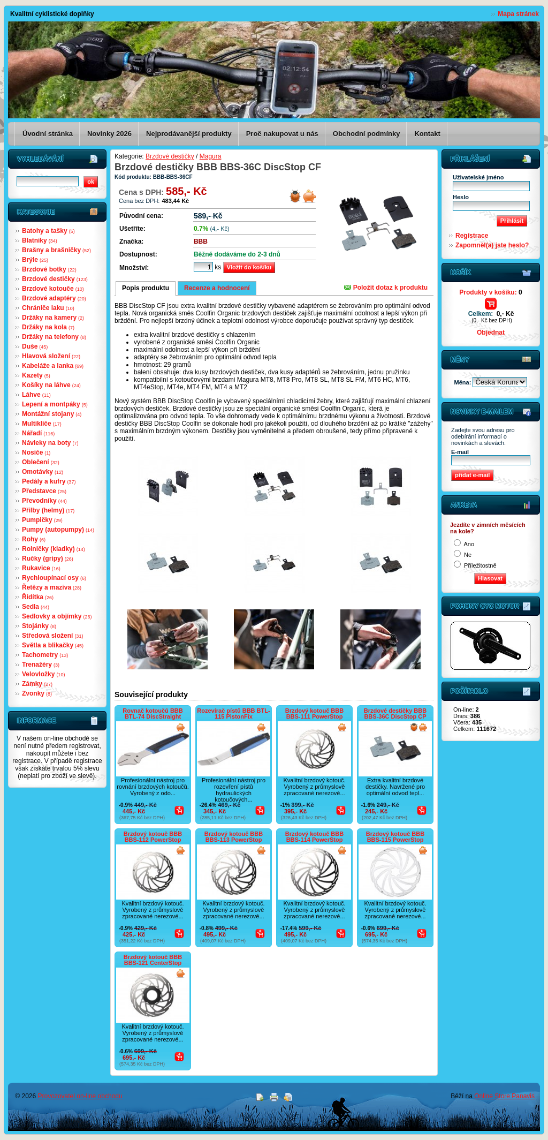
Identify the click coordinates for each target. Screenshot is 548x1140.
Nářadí (38, 433)
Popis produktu (145, 288)
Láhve (36, 394)
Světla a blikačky (52, 645)
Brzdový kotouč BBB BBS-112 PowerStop (153, 837)
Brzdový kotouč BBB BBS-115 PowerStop (395, 837)
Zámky (37, 684)
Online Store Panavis (504, 1096)
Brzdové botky (49, 269)
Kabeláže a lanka (52, 365)
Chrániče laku (48, 308)
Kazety (36, 375)
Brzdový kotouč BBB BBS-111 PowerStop (314, 713)
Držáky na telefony (54, 337)
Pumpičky (42, 520)
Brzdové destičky (55, 279)
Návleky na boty (50, 443)
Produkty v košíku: (490, 292)
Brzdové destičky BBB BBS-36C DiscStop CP (395, 713)
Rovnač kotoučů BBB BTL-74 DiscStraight (152, 713)
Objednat (491, 332)
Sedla (35, 606)
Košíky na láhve (51, 385)
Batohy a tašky (48, 231)
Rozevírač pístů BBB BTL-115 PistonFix (233, 713)
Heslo (461, 197)
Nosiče (36, 452)
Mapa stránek (518, 14)
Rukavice (41, 568)
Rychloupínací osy (54, 578)
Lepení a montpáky (55, 404)
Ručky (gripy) (47, 558)
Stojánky (39, 626)
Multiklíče (42, 423)
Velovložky (43, 674)
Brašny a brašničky (56, 250)
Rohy (33, 539)
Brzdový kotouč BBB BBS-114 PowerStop (314, 837)
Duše (35, 346)
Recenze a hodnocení (217, 288)
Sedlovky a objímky (57, 616)
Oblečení (40, 462)
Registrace (471, 235)
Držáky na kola (48, 327)
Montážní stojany (51, 414)
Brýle (35, 259)
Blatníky (39, 240)
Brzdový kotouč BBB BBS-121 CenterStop (153, 960)
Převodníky (44, 500)
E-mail (460, 452)
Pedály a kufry (48, 481)
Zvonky (37, 693)
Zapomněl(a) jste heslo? (492, 245)
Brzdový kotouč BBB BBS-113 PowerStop (233, 837)
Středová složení (52, 635)
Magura (211, 156)
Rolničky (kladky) (53, 549)
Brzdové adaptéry (54, 298)
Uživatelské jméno (478, 177)
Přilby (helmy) (48, 510)
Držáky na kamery (53, 317)
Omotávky (42, 471)
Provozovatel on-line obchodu (80, 1096)
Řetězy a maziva (51, 587)
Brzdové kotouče (53, 288)
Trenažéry (40, 664)
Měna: (463, 382)
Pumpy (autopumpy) (58, 529)
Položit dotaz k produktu (386, 287)
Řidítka (38, 597)
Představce (44, 491)
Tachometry (45, 655)
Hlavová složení (51, 356)
